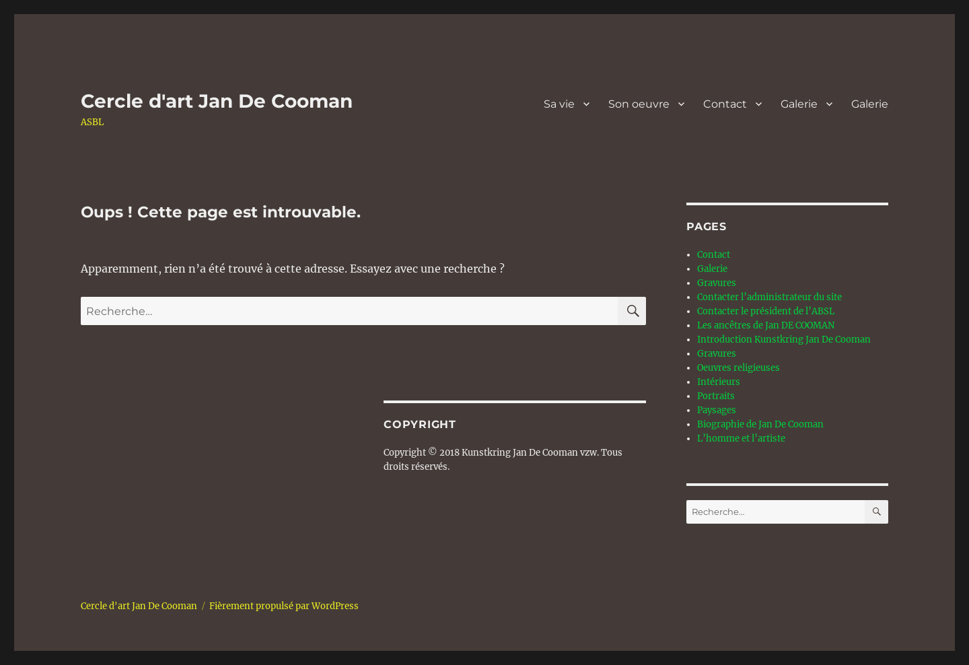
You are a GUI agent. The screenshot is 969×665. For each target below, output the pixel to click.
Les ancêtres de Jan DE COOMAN (765, 325)
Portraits (716, 396)
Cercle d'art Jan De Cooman (217, 101)
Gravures (716, 283)
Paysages (716, 410)
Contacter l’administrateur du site (769, 297)
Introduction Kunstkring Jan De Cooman (784, 339)
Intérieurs (718, 382)
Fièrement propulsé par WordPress (284, 606)
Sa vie (559, 104)
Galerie (799, 104)
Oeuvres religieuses (738, 368)
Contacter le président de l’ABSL (765, 311)
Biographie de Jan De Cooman (760, 424)
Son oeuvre (639, 104)
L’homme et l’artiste (741, 438)
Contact (725, 104)
